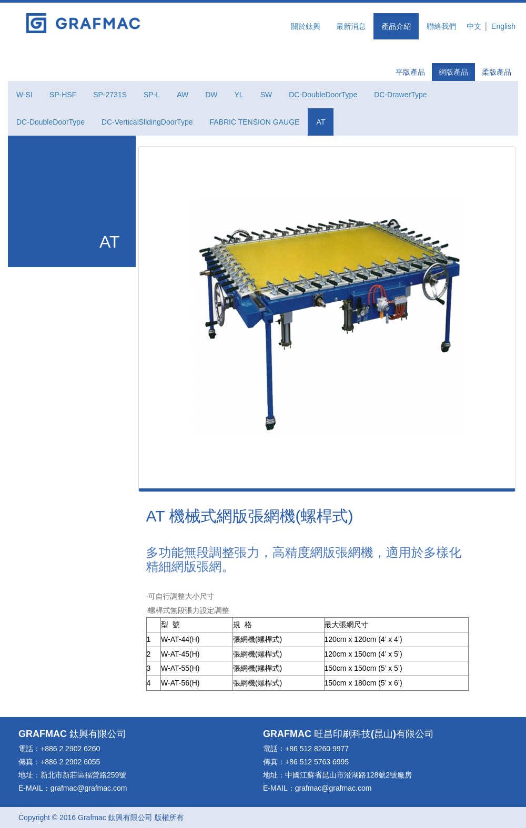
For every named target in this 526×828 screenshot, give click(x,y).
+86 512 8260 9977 (317, 748)
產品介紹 (396, 26)
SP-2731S (110, 94)
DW (211, 94)
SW (266, 94)
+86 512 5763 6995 (317, 762)
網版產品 (453, 72)
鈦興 (78, 734)
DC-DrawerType (400, 94)
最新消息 (351, 26)
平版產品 (410, 72)
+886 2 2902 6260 (70, 748)
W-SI (24, 94)
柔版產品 (496, 72)
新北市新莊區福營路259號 (83, 775)
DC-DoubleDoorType (323, 94)
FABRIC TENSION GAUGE (254, 122)
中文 (474, 26)
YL (239, 94)
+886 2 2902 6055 (70, 762)
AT (320, 122)
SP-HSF (62, 94)
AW (182, 94)
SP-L (152, 94)
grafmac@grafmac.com (88, 788)
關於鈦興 (305, 26)
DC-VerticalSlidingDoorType (147, 122)
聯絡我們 (441, 26)
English (503, 26)
